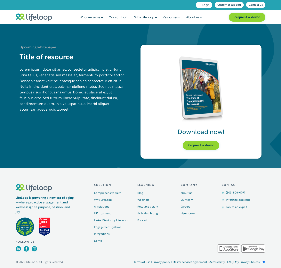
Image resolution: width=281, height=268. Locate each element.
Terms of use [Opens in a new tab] (142, 262)
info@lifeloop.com (238, 200)
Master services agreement (190, 262)
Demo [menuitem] (98, 241)
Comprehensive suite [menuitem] (107, 193)
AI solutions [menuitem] (101, 207)
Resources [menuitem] (170, 17)
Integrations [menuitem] (101, 234)
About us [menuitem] (192, 17)
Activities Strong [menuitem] (147, 213)
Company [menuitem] (189, 185)
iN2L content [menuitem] (102, 213)
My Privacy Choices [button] (250, 262)
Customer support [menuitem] (229, 5)
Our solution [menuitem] (118, 17)
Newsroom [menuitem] (188, 213)
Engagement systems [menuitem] (107, 227)
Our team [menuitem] (187, 200)
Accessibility (217, 262)
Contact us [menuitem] (256, 5)
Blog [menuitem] (140, 193)
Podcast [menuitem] (142, 220)
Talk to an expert (236, 207)
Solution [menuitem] (102, 185)
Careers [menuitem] (185, 207)
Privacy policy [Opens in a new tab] (161, 262)
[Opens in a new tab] (18, 250)
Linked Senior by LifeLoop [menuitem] (110, 220)
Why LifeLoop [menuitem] (144, 17)
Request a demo (247, 17)
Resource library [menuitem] (147, 207)
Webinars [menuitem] (143, 200)
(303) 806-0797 (235, 193)
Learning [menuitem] (145, 185)
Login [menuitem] (204, 5)
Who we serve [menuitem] (90, 17)
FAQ (230, 262)
